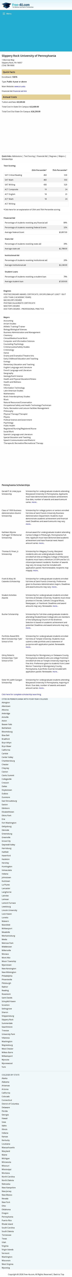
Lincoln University (9, 910)
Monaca (5, 954)
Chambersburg (8, 761)
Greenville (6, 837)
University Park (8, 1034)
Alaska (4, 1078)
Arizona (5, 1089)
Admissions (17, 156)
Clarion (5, 772)
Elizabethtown (8, 812)
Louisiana (6, 1144)
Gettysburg (6, 826)
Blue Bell (5, 735)
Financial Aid (42, 156)
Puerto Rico (7, 1220)
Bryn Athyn (6, 742)
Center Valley (7, 757)
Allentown (6, 706)
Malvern (5, 921)
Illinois (4, 1129)
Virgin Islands (7, 1249)
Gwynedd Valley (8, 844)
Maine (4, 1155)
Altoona (5, 710)
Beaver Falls (7, 724)
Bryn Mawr (6, 746)
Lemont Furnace (9, 903)
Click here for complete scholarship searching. (21, 694)
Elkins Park (6, 815)
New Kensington (9, 968)
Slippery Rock (7, 1019)
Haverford (6, 855)
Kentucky (6, 1140)
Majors (62, 156)
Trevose (5, 1030)
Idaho (4, 1125)
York (4, 1067)
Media (4, 939)
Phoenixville (7, 979)
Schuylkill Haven (9, 1001)
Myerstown (6, 965)
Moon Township (9, 961)
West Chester (7, 1048)
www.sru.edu (19, 86)
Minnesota (6, 1162)
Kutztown (6, 881)
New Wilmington (9, 972)
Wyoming (6, 1268)
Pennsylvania (7, 1216)
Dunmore (6, 797)
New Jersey (6, 1191)
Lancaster (6, 888)
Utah (4, 1242)
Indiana (5, 874)
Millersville (6, 950)
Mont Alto (6, 957)
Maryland (6, 1151)
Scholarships (7, 159)
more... (34, 502)
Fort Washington (9, 823)
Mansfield (6, 925)
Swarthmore (7, 1027)
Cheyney (5, 768)
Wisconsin (6, 1260)
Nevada (5, 1198)
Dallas (4, 786)
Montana (6, 1173)
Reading (5, 990)
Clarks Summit (8, 775)
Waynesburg (7, 1045)
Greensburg (7, 833)
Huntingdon (7, 866)
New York (6, 1202)
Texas (4, 1238)
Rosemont (6, 994)
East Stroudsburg (9, 801)
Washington (7, 1041)
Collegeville (6, 779)
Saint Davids (7, 997)
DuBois (5, 793)
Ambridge (6, 713)
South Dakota (8, 1231)
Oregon (5, 1213)
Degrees (53, 156)
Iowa (4, 1122)
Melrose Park (7, 943)
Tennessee (6, 1235)
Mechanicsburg (8, 936)
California (6, 750)
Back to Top (59, 1274)
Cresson (5, 782)
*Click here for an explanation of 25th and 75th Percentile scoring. (32, 209)
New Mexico (7, 1195)
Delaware (6, 1107)
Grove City (6, 841)
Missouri (5, 1165)
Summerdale (7, 1023)
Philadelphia (7, 976)
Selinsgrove (7, 1008)
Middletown (7, 946)
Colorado (6, 1096)
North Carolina (8, 1176)
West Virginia (7, 1264)
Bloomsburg (7, 731)
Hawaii (4, 1118)
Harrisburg (6, 848)
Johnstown (6, 877)
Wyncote (5, 1059)
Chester (5, 764)
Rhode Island (7, 1224)
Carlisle (5, 753)
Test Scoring (29, 156)
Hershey (5, 863)
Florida (5, 1111)
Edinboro (6, 808)
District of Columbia (10, 1104)
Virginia (5, 1246)
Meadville (6, 932)
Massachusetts (8, 1147)
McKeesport (7, 928)
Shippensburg (8, 1016)
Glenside (5, 830)
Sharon (5, 1012)
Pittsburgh (6, 983)
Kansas (5, 1136)
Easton (5, 804)
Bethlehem (6, 728)
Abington (6, 702)
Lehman (5, 899)
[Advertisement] (36, 33)
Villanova (6, 1038)
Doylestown (7, 790)
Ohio (4, 1206)
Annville (5, 717)
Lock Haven (7, 914)
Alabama (5, 1082)
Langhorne (6, 892)
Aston (4, 720)
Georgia (5, 1114)
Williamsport (7, 1056)
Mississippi (6, 1169)
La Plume (6, 884)
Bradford (6, 739)
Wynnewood (7, 1063)
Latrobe (5, 895)
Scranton (6, 1005)
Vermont (5, 1253)
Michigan (6, 1158)
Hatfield (5, 852)
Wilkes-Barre (7, 1052)
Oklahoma (6, 1209)
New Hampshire (9, 1187)
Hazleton (6, 859)
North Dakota (8, 1180)
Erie (3, 819)
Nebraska (6, 1184)
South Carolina (8, 1227)
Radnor (5, 987)
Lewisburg (6, 906)
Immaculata (7, 870)
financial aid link (20, 91)
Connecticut (7, 1100)
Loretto (5, 917)
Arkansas (6, 1085)
